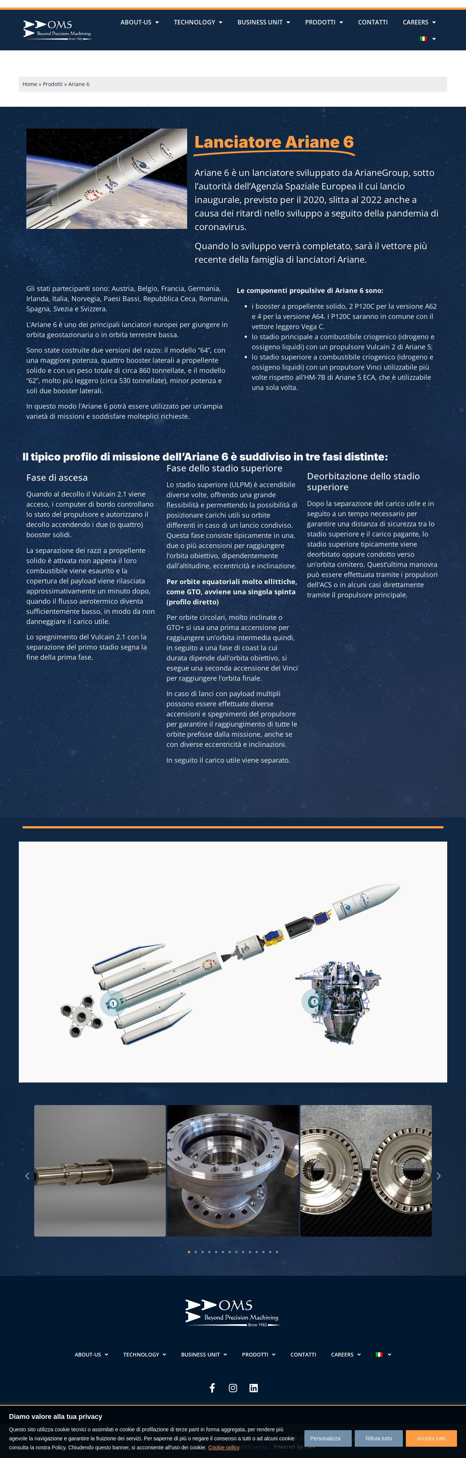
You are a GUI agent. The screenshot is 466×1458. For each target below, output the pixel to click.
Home (30, 84)
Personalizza (325, 1438)
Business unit (264, 22)
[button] (27, 1176)
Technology (198, 22)
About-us (140, 22)
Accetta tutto (431, 1438)
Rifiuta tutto (378, 1438)
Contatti (373, 22)
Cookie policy (223, 1447)
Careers (419, 22)
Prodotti (324, 22)
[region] (233, 1431)
